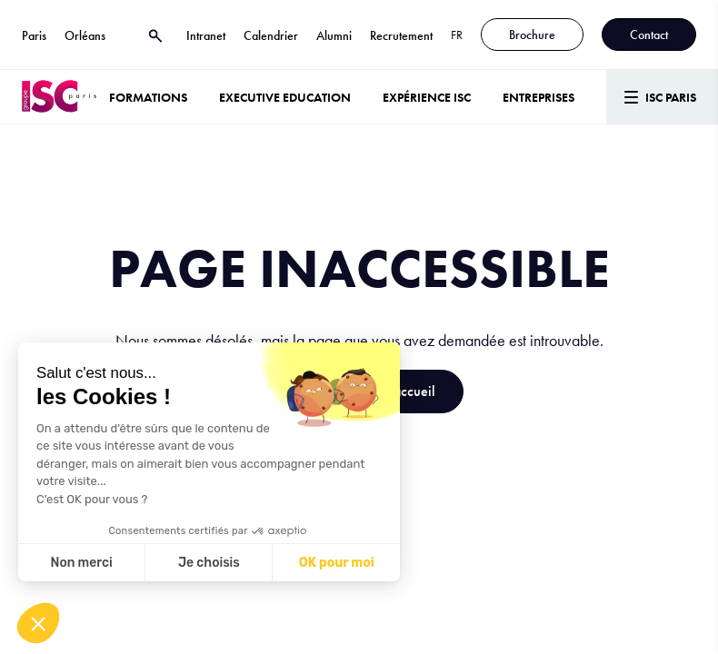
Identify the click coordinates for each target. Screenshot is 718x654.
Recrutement (401, 35)
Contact (649, 34)
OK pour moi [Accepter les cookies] (336, 562)
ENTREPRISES (538, 97)
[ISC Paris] (59, 97)
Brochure (532, 34)
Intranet (205, 35)
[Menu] (662, 97)
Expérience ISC (427, 97)
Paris (34, 35)
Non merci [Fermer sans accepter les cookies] (81, 562)
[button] (38, 623)
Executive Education (285, 97)
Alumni (334, 35)
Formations (148, 97)
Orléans (85, 35)
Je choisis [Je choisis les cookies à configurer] (209, 562)
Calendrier (271, 35)
